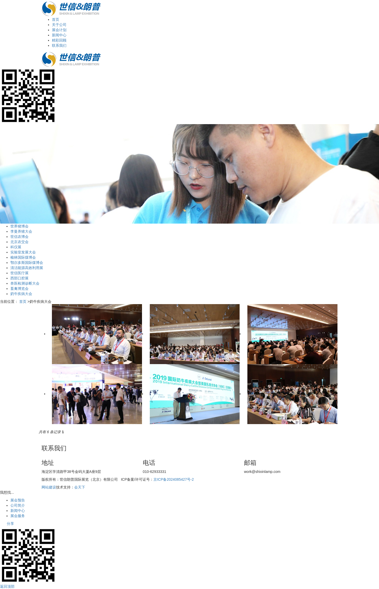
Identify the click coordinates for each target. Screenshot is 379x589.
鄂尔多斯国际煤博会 (26, 262)
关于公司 (59, 25)
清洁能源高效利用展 (26, 268)
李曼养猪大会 (21, 231)
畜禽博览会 (19, 288)
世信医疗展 (19, 273)
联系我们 (59, 45)
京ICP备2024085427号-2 (173, 479)
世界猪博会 (19, 226)
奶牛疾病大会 (21, 294)
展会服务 (17, 516)
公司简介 (17, 505)
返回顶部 (7, 586)
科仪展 (15, 247)
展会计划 (59, 30)
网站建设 (49, 487)
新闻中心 (59, 35)
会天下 (79, 487)
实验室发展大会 (23, 252)
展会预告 (17, 500)
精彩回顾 (59, 40)
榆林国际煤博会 (23, 257)
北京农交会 (19, 242)
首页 (55, 19)
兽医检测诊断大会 (24, 283)
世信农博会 (19, 237)
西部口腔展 (19, 278)
